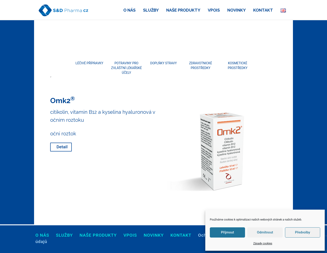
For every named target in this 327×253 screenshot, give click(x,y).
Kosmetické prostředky (238, 65)
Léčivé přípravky (89, 63)
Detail (62, 146)
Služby (64, 235)
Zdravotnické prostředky (200, 65)
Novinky (154, 235)
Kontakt (181, 235)
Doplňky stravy (163, 63)
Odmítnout (265, 232)
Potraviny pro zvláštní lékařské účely (126, 67)
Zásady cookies (262, 243)
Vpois (130, 235)
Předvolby (302, 232)
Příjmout (227, 232)
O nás (42, 235)
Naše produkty (98, 235)
